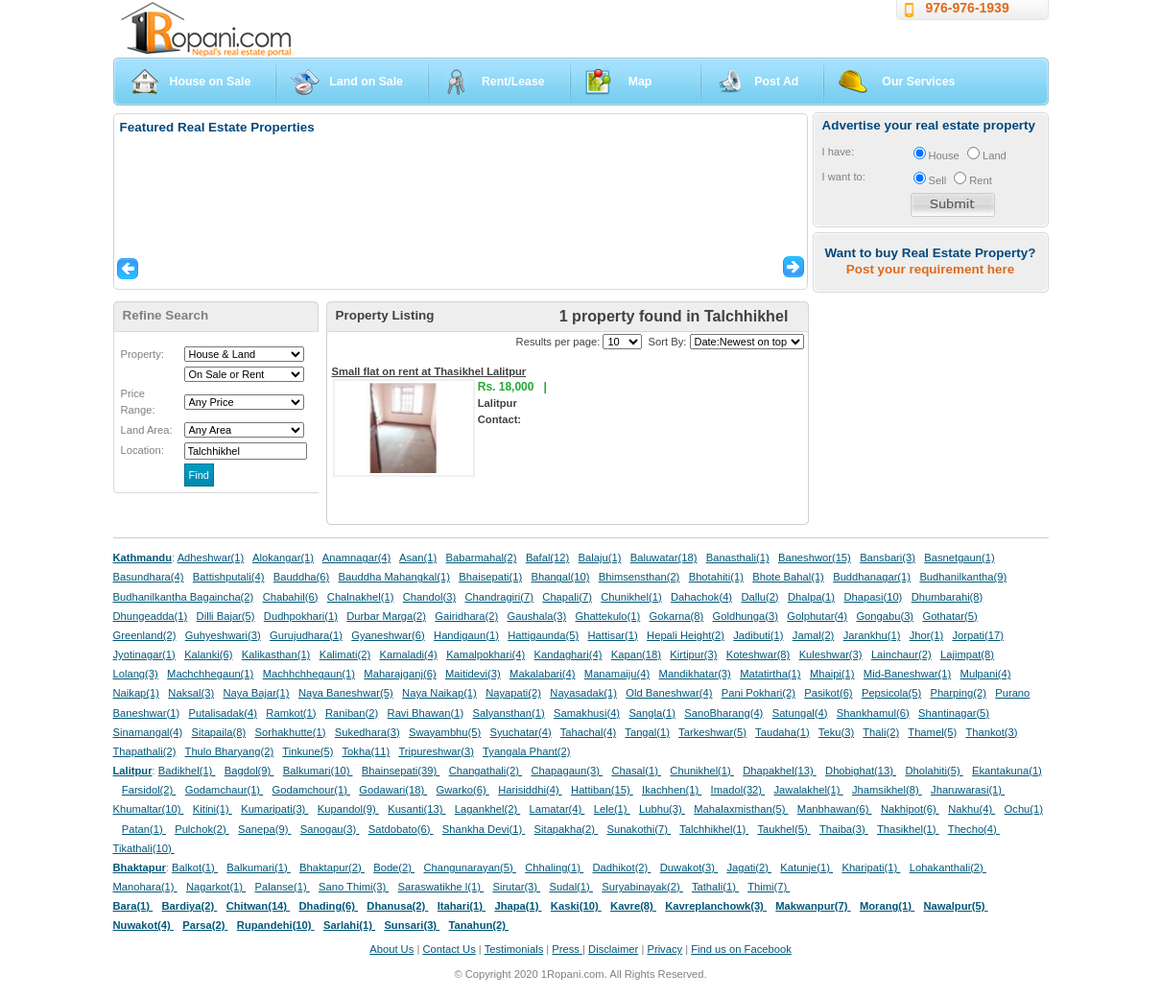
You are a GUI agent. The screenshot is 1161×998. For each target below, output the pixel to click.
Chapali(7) (567, 597)
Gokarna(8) (677, 616)
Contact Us (448, 949)
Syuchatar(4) (521, 732)
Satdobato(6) (401, 829)
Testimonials (514, 949)
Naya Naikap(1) (439, 693)
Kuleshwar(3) (831, 654)
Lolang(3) (135, 673)
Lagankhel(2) (487, 809)
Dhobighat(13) (860, 770)
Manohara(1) (145, 886)
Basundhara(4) (148, 576)
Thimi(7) (768, 886)
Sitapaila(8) (219, 732)
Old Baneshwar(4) (669, 693)
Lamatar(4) (557, 809)
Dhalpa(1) (811, 597)
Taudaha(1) (782, 732)
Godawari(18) (393, 790)
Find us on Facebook (741, 949)
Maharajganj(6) (400, 673)
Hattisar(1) (613, 635)
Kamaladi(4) (408, 654)
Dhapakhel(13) (780, 770)
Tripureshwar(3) (436, 751)
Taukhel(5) (783, 829)
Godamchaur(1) (224, 790)
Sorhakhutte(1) (290, 732)
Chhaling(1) (554, 867)
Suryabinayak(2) (642, 886)
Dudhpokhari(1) (301, 616)
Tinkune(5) (307, 751)
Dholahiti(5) (933, 770)
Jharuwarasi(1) (968, 790)
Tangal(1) (647, 732)
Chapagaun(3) (567, 770)
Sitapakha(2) (566, 829)
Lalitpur (133, 770)
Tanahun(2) (479, 925)
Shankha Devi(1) (483, 829)
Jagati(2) (748, 867)
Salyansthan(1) (508, 713)
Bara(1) (133, 906)
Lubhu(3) (662, 809)
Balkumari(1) (258, 867)
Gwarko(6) (463, 790)
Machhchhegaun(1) (309, 673)
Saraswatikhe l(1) (441, 886)
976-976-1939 (967, 7)
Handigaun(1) (466, 635)
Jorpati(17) (977, 635)
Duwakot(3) (689, 867)
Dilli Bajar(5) (226, 616)
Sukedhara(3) (367, 732)
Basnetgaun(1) (959, 557)
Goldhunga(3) (745, 616)
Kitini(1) (212, 809)
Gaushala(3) (537, 616)
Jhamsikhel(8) (887, 790)
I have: (838, 151)
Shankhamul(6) (873, 713)
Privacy (664, 949)
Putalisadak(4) (222, 713)
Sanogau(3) (330, 829)
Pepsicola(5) (891, 693)
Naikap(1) (136, 693)
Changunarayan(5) (469, 867)
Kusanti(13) (416, 809)
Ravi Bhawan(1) (426, 713)
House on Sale (210, 81)
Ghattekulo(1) (607, 616)
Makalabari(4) (542, 673)
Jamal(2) (814, 635)
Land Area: (147, 430)
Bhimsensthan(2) (639, 576)
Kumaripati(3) (274, 809)
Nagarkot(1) (216, 886)
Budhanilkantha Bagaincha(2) (183, 597)
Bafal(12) (547, 557)
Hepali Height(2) (685, 635)
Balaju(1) (600, 557)
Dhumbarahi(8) (947, 597)
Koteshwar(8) (758, 654)
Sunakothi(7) (638, 829)
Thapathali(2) (145, 751)
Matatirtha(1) (770, 673)
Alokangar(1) (283, 557)
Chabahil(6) (291, 597)
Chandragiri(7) (498, 597)
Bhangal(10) (560, 576)
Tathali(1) (715, 886)
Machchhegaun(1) (210, 673)
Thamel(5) (932, 732)
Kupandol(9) (348, 809)
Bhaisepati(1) (490, 576)
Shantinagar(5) (953, 713)
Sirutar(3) (516, 886)
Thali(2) (881, 732)
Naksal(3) (191, 693)
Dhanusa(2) (397, 906)
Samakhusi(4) (587, 713)
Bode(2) (394, 867)
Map (640, 81)
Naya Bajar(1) (257, 693)
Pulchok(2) (202, 829)
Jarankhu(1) (872, 635)
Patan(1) (144, 829)
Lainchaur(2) (901, 654)
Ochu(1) (1024, 809)
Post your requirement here (930, 269)
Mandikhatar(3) (695, 673)
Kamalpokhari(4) (485, 654)
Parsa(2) (204, 925)
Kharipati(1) (870, 867)
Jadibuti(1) (758, 635)
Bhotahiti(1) (716, 576)
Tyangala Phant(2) (526, 751)
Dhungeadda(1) (150, 616)
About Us (391, 949)
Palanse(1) (282, 886)
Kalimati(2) (345, 654)
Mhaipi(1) (832, 673)
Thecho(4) (974, 829)
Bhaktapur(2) (332, 867)
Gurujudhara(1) (306, 635)
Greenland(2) (145, 635)
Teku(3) (836, 732)
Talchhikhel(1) (713, 829)
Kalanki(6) (208, 654)
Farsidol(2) (149, 790)
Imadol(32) (738, 790)
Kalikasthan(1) (276, 654)
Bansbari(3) (887, 557)
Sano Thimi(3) (354, 886)
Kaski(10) (576, 906)
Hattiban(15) (602, 790)
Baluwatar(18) (664, 557)
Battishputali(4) (229, 576)
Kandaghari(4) (568, 654)
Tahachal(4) (588, 732)
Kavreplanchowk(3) (716, 906)
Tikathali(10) (144, 848)
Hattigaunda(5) (543, 635)
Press (567, 949)
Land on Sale (366, 81)
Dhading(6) (329, 906)
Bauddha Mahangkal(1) (394, 576)
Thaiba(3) (843, 829)
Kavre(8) (633, 906)
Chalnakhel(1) (360, 597)
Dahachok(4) (701, 597)
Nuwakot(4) (143, 925)
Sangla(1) (651, 713)
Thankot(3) (991, 732)
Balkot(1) (195, 867)
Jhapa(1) (517, 906)
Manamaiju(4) (617, 673)
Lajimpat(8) (967, 654)
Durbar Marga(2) (386, 616)
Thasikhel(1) (908, 829)
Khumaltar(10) (148, 809)
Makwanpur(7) (812, 906)
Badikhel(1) (187, 770)
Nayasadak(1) (583, 693)
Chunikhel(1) (631, 597)
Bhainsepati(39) (400, 770)
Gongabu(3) (884, 616)
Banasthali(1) (738, 557)
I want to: (843, 176)
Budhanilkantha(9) (963, 576)
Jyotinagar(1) (144, 654)
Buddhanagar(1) (872, 576)
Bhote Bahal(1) (788, 576)
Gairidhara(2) (466, 616)
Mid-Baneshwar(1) (907, 673)
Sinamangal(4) (148, 732)
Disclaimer (613, 949)
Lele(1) (612, 809)
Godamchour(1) (311, 790)
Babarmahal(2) (481, 557)
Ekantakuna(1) (1007, 770)
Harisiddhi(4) (530, 790)
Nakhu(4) (971, 809)
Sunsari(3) (411, 925)
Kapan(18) (636, 654)
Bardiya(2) (190, 906)
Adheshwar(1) (211, 557)
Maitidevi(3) (473, 673)
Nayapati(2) (513, 693)
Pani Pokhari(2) (758, 693)
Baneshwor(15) (814, 557)
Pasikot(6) (828, 693)
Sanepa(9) (264, 829)
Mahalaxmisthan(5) (741, 809)
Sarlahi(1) (349, 925)
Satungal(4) (800, 713)
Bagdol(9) (249, 770)
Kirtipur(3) (693, 654)
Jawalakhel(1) (808, 790)
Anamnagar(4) (356, 557)
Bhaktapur (139, 867)
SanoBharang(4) (723, 713)
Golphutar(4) (817, 616)
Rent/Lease (513, 81)
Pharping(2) (957, 693)
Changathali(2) (486, 770)
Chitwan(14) (258, 906)
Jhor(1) (926, 635)
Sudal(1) (571, 886)
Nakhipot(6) (910, 809)
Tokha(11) (367, 751)
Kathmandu (143, 557)
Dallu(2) (759, 597)
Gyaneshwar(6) (387, 635)
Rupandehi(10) (276, 925)
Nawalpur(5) (955, 906)
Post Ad (776, 81)
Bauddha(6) (301, 576)
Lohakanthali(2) (948, 867)
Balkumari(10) (318, 770)
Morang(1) (887, 906)
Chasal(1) (636, 770)
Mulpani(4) (985, 673)
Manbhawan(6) (834, 809)
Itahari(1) (462, 906)
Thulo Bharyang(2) (229, 751)
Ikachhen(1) (671, 790)
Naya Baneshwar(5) (345, 693)
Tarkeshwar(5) (712, 732)
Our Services (918, 81)
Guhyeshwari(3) (223, 635)
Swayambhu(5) (445, 732)
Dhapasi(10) (872, 597)
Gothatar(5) (949, 616)
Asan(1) (418, 557)
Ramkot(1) (291, 713)
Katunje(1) (806, 867)
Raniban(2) (351, 713)
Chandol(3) (429, 597)
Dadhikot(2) (621, 867)
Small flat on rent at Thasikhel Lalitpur (429, 371)
